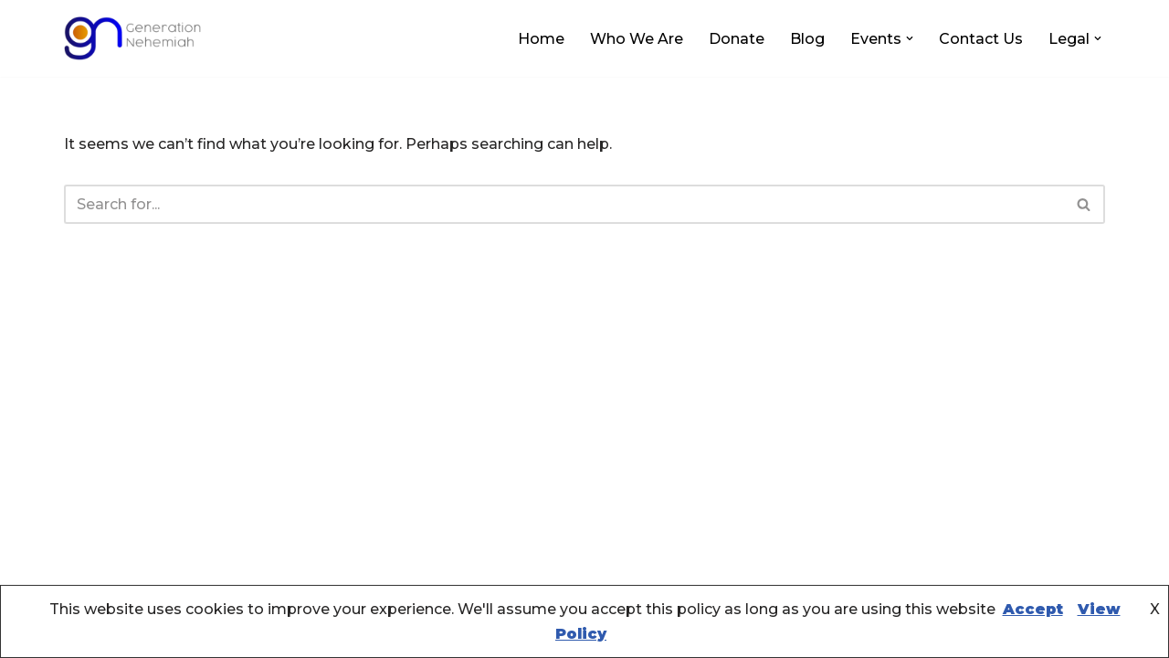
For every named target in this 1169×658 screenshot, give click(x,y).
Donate (736, 39)
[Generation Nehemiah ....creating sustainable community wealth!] (132, 38)
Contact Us (981, 39)
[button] (909, 38)
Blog (807, 39)
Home (541, 39)
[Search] (564, 204)
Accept (1033, 609)
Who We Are (636, 39)
